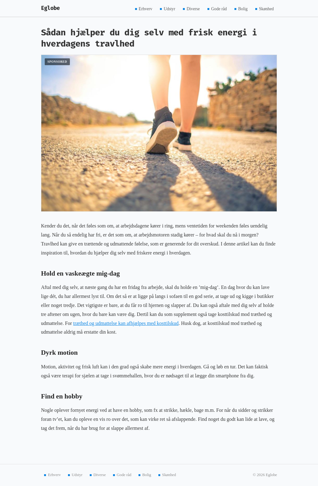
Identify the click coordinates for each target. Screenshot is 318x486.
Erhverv (145, 8)
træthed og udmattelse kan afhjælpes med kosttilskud (126, 323)
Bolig (243, 8)
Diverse (193, 8)
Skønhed (266, 8)
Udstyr (169, 8)
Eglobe (50, 8)
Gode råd (219, 8)
